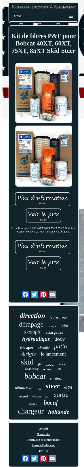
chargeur (31, 411)
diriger (28, 354)
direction (32, 315)
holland (50, 365)
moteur (56, 378)
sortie (61, 394)
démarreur (24, 387)
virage (36, 396)
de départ (34, 404)
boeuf (51, 402)
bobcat (35, 376)
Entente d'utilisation (43, 445)
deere (60, 339)
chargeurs (54, 332)
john (64, 326)
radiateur (31, 369)
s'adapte (32, 332)
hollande (58, 412)
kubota (62, 364)
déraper (27, 347)
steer (53, 386)
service (47, 369)
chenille (44, 348)
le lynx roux (59, 317)
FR (46, 451)
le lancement (53, 354)
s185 (59, 369)
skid (27, 362)
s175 (68, 387)
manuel (23, 396)
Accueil (43, 428)
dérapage (31, 324)
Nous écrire (43, 434)
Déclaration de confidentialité (43, 439)
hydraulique (36, 339)
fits (40, 364)
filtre (47, 397)
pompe (52, 326)
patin (60, 346)
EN (41, 451)
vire (39, 388)
